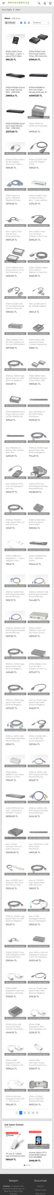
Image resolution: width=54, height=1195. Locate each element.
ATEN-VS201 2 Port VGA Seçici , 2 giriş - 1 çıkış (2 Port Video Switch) (15, 53)
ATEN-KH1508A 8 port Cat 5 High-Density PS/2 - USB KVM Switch (15, 125)
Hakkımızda (40, 1190)
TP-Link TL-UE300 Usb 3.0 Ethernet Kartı (15, 1155)
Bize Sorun (40, 1193)
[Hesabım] (44, 3)
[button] (24, 1165)
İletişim (40, 1186)
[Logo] (18, 3)
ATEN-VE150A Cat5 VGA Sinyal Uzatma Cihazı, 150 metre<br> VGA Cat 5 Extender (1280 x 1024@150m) (38, 53)
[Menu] (4, 3)
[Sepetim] (50, 3)
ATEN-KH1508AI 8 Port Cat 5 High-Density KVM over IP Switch (38, 89)
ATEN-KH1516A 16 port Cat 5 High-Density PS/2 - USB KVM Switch (15, 89)
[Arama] (39, 3)
